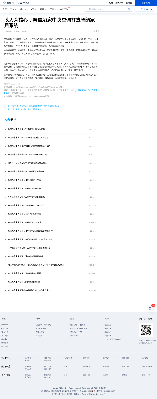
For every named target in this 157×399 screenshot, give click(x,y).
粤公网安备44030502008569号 (105, 391)
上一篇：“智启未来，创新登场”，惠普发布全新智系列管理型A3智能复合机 (31, 106)
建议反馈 (119, 3)
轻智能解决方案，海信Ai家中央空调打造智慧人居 (29, 248)
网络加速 (106, 358)
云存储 (27, 361)
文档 (111, 3)
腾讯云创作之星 (76, 332)
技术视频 (4, 336)
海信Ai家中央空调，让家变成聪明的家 (24, 180)
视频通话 (106, 366)
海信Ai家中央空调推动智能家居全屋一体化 (26, 205)
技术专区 (4, 347)
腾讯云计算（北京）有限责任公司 (64, 394)
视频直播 (47, 361)
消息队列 (86, 358)
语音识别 (47, 369)
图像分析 (125, 366)
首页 (5, 9)
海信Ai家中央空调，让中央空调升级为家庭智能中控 (30, 231)
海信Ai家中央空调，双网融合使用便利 (24, 282)
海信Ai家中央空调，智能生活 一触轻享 (24, 222)
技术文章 (4, 325)
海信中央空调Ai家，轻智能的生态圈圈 (24, 273)
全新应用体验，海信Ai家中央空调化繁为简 (26, 197)
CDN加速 (86, 366)
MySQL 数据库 (147, 366)
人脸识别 (28, 366)
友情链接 (108, 336)
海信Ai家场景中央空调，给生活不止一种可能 (27, 155)
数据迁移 (47, 377)
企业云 (66, 366)
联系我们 (108, 332)
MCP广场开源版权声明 (113, 339)
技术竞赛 (39, 336)
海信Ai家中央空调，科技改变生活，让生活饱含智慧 (30, 239)
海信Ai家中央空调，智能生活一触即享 (24, 188)
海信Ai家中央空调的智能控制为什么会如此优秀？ (29, 290)
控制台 (129, 3)
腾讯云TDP (74, 336)
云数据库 (125, 358)
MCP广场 (64, 9)
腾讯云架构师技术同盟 (78, 328)
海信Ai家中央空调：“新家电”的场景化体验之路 (28, 138)
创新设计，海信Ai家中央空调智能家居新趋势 (27, 163)
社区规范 (108, 325)
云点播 (105, 375)
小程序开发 (146, 375)
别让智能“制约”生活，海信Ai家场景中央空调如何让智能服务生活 (36, 265)
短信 (65, 375)
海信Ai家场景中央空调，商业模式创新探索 (26, 171)
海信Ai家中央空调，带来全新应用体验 (24, 214)
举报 (96, 31)
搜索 (129, 9)
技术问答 (4, 328)
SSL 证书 (28, 369)
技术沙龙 (4, 332)
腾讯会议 (47, 366)
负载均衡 (47, 375)
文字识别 (86, 375)
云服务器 (47, 358)
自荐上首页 (40, 332)
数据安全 (28, 375)
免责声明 (108, 328)
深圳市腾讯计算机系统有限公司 (53, 391)
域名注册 (28, 358)
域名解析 (145, 358)
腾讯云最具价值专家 (77, 325)
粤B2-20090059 (85, 391)
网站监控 (28, 377)
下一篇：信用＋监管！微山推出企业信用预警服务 (22, 109)
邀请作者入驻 (41, 328)
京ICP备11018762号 (98, 394)
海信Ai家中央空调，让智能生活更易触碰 (25, 256)
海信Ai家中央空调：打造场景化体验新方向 (26, 129)
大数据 (124, 375)
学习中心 (4, 339)
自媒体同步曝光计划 (43, 325)
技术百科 (4, 343)
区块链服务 (68, 358)
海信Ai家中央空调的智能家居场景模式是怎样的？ (29, 146)
